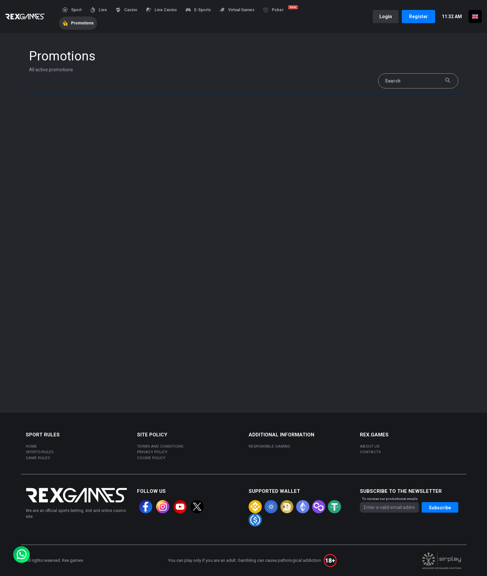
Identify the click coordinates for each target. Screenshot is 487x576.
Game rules (38, 458)
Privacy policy (152, 452)
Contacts (370, 452)
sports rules (39, 452)
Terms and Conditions (160, 446)
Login (385, 16)
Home (31, 446)
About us (369, 446)
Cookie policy (151, 458)
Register (418, 16)
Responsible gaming (269, 446)
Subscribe (440, 507)
